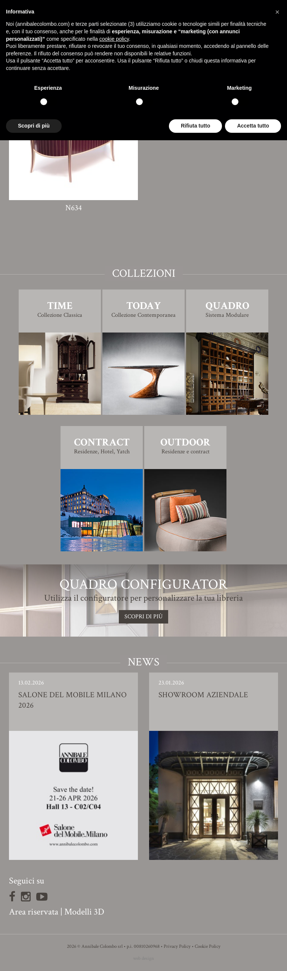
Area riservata (33, 912)
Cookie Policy (207, 946)
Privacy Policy (177, 946)
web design (143, 958)
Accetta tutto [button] (253, 126)
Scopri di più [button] (34, 126)
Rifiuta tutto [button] (195, 126)
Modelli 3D (84, 912)
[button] (277, 12)
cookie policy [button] (114, 39)
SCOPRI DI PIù (143, 617)
